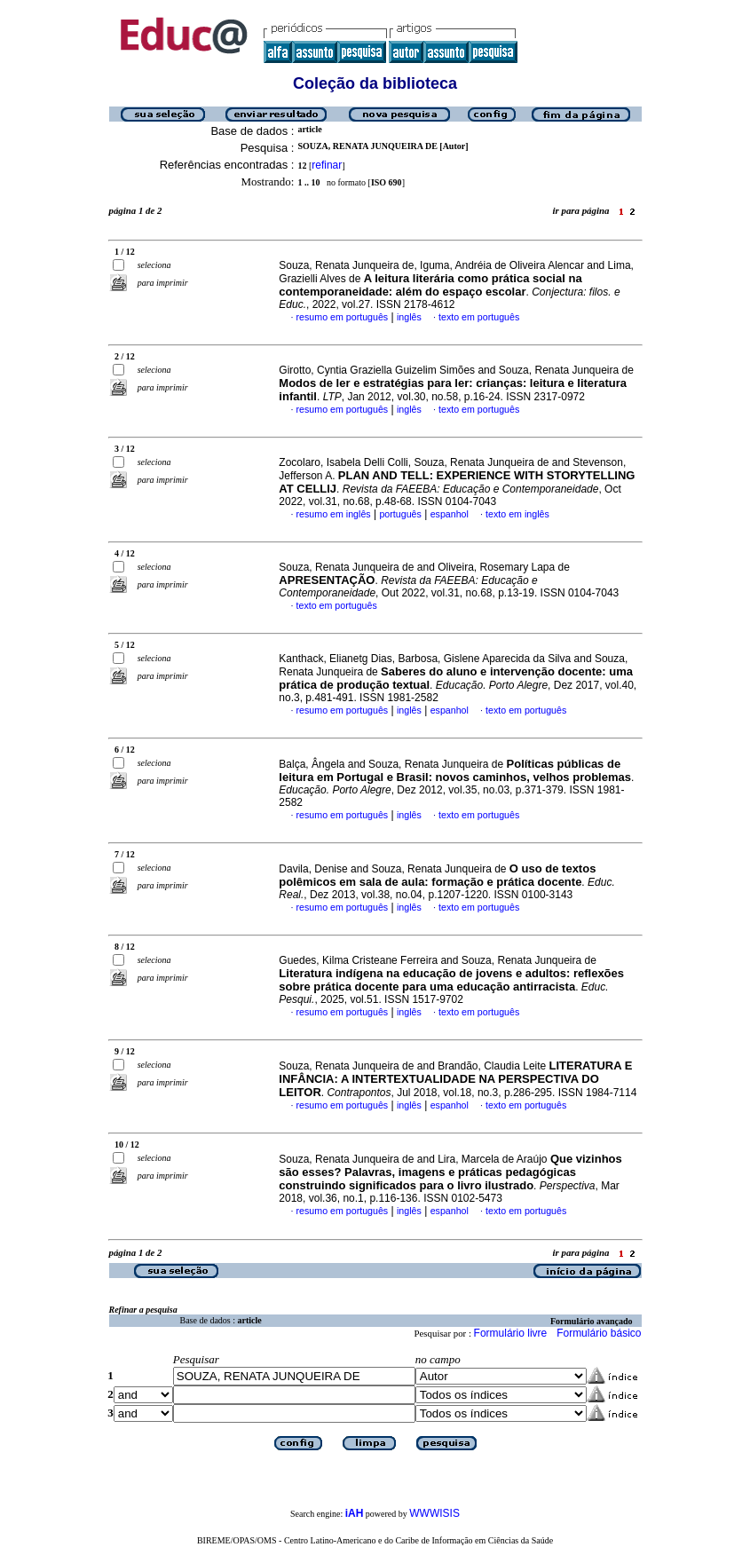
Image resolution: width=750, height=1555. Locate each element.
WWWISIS (434, 1513)
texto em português (478, 317)
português (400, 514)
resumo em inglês (333, 514)
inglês (409, 317)
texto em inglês (517, 514)
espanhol (449, 514)
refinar (327, 165)
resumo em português (342, 317)
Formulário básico (599, 1333)
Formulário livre (511, 1333)
